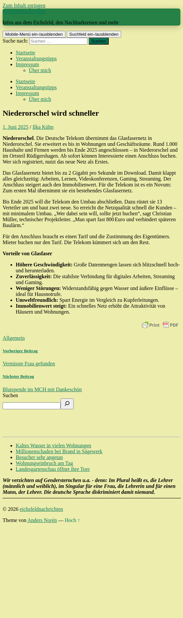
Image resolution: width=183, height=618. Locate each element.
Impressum (27, 64)
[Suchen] (67, 403)
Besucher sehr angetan (39, 457)
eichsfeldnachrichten (24, 11)
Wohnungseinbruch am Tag (44, 463)
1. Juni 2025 (15, 127)
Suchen (10, 395)
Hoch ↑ (72, 520)
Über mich (40, 70)
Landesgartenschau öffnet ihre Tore (53, 469)
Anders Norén (42, 520)
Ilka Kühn (42, 127)
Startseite (25, 52)
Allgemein (14, 338)
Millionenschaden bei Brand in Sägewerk (59, 451)
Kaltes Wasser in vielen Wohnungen (53, 445)
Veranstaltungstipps (36, 58)
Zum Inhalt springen (24, 5)
